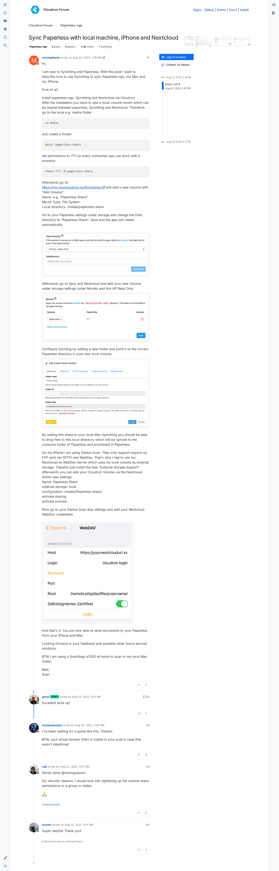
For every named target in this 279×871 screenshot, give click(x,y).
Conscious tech (51, 804)
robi (44, 766)
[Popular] (5, 29)
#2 (147, 696)
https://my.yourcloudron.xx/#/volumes (73, 187)
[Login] (273, 5)
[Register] (273, 13)
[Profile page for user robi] (34, 769)
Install (244, 10)
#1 (148, 57)
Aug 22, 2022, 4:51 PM (86, 696)
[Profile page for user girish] (34, 699)
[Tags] (5, 21)
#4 (147, 766)
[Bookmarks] (5, 37)
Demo (221, 10)
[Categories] (5, 5)
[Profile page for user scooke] (34, 827)
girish (45, 696)
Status (209, 10)
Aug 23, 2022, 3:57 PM (74, 766)
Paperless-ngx (38, 46)
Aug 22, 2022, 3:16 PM (87, 57)
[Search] (5, 45)
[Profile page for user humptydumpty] (34, 728)
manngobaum (51, 57)
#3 (147, 725)
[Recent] (5, 13)
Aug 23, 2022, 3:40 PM (89, 725)
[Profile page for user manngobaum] (34, 60)
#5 (147, 824)
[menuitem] (273, 5)
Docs (233, 10)
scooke (47, 824)
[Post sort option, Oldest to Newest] (176, 65)
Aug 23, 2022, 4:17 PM (79, 824)
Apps (197, 10)
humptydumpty (52, 725)
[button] (5, 858)
